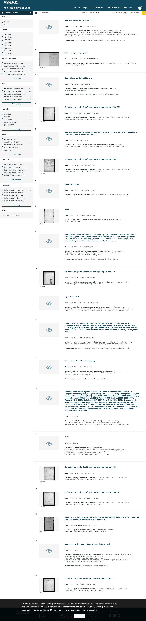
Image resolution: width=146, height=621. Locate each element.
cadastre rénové (9, 139)
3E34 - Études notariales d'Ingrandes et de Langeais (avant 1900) (26, 69)
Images (6, 22)
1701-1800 (7, 45)
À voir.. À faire (113, 8)
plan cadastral (9, 125)
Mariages (7, 114)
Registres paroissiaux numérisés (15, 63)
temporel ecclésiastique (12, 147)
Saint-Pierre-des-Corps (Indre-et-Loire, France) (20, 99)
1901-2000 (7, 51)
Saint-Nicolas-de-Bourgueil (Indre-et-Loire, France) (21, 97)
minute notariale (10, 122)
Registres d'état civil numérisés (15, 66)
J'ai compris (80, 616)
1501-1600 (7, 40)
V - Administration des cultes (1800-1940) (18, 74)
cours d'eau (8, 150)
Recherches (98, 8)
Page (83, 13)
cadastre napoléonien (11, 142)
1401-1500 (7, 37)
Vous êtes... (128, 8)
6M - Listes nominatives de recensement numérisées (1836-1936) (26, 71)
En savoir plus (66, 616)
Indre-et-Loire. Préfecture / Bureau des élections (21, 195)
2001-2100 (7, 53)
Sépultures (8, 119)
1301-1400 (7, 35)
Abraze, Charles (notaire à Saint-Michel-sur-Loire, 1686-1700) (25, 175)
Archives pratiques (80, 8)
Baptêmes (7, 117)
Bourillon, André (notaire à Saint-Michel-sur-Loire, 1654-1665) (25, 173)
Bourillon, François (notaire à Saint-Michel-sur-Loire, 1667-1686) (26, 170)
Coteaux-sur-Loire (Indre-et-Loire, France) (18, 91)
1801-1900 (7, 48)
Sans (6, 25)
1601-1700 (7, 43)
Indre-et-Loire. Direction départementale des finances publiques (26, 190)
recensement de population (14, 145)
